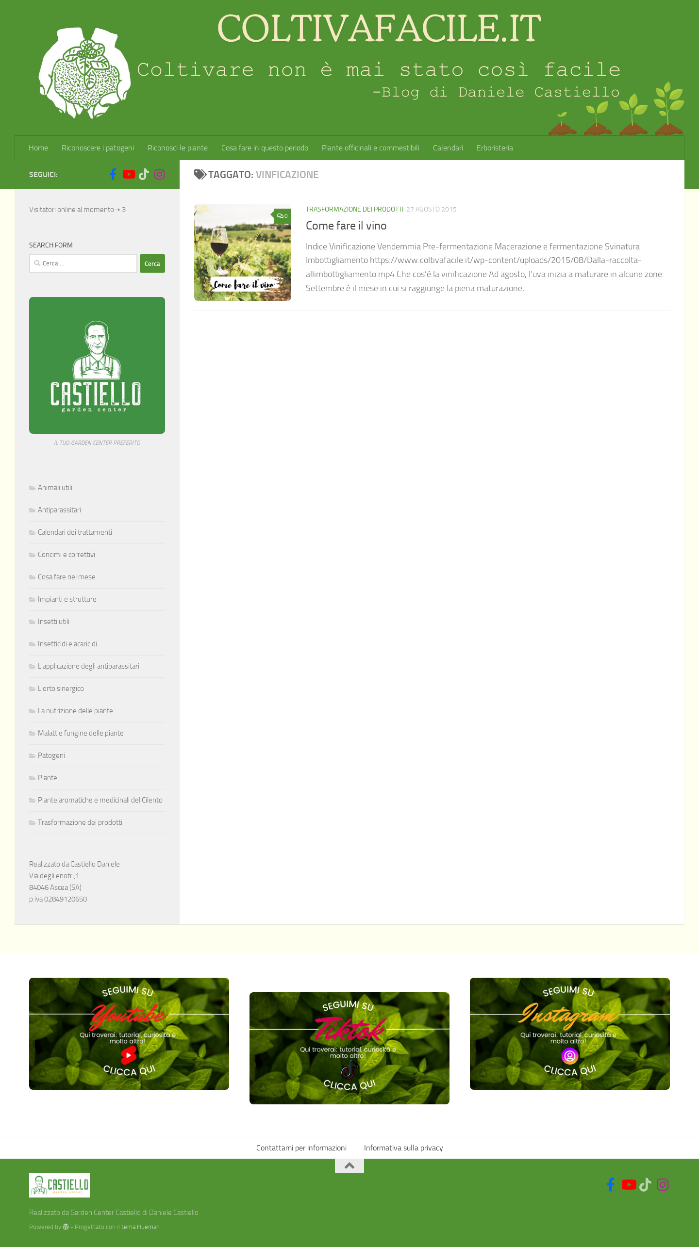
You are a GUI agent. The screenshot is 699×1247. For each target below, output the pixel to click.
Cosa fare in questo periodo (264, 147)
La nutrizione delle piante (75, 710)
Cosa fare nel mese (67, 577)
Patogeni (51, 755)
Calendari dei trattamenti (75, 532)
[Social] (97, 175)
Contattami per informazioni (301, 1147)
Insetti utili (53, 621)
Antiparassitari (59, 510)
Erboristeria (495, 147)
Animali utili (55, 487)
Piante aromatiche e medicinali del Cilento (100, 800)
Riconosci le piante (178, 147)
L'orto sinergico (61, 688)
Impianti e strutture (67, 599)
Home (38, 147)
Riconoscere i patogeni (98, 147)
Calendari (448, 147)
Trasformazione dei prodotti (354, 209)
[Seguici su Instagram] (159, 174)
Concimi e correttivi (66, 554)
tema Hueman (140, 1227)
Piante (47, 777)
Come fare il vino (346, 225)
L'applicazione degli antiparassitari (88, 666)
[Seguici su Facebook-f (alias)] (112, 174)
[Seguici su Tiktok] (144, 174)
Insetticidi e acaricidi (67, 644)
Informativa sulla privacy (403, 1147)
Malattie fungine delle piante (81, 733)
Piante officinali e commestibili (370, 147)
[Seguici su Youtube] (128, 174)
